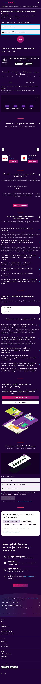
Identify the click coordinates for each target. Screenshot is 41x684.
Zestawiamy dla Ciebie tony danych (21, 605)
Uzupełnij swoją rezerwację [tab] (19, 524)
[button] (2, 2)
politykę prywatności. (27, 501)
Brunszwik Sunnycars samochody (11, 532)
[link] (13, 161)
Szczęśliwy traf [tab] (32, 524)
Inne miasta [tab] (6, 524)
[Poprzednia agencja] (3, 149)
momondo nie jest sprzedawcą (21, 602)
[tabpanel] (20, 99)
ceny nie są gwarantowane (32, 598)
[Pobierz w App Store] (29, 64)
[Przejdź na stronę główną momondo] (10, 2)
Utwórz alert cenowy (29, 576)
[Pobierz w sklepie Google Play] (19, 64)
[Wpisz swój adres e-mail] (21, 489)
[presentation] (29, 64)
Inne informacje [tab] (30, 82)
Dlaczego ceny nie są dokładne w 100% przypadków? (21, 608)
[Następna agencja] (38, 149)
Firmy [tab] (10, 82)
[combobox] (8, 22)
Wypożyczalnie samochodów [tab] (11, 521)
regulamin (20, 501)
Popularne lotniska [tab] (26, 521)
